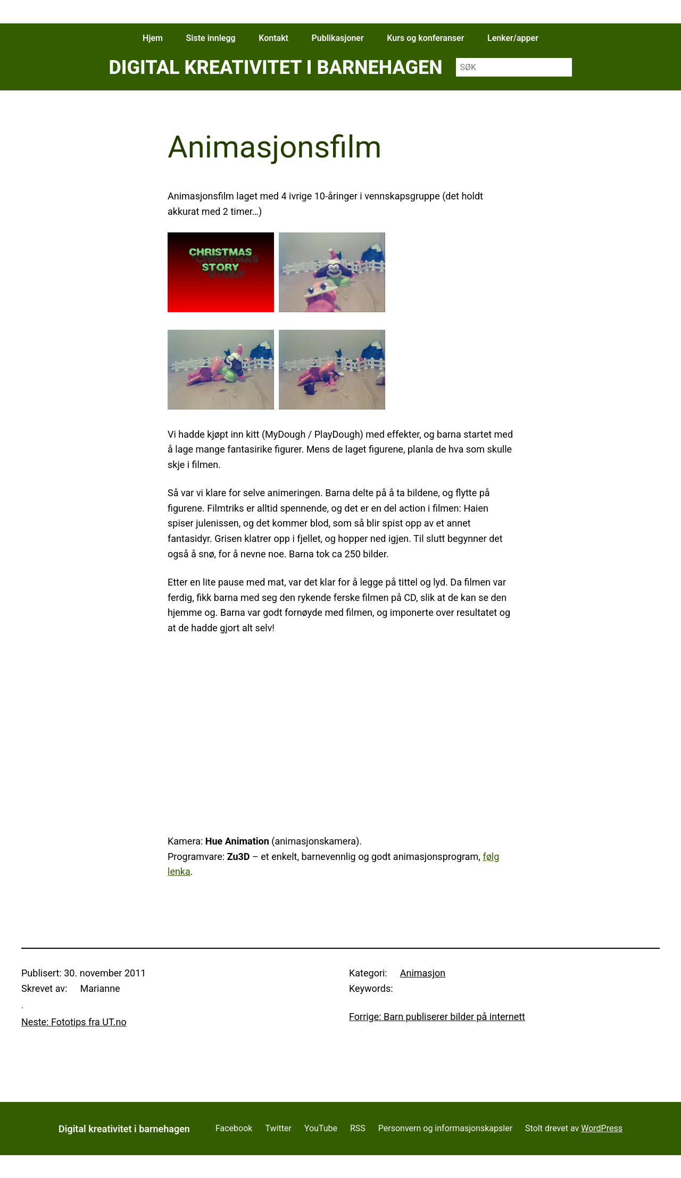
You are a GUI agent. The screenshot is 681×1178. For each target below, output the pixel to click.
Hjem (153, 38)
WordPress (601, 1128)
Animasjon (422, 973)
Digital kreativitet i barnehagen (275, 67)
